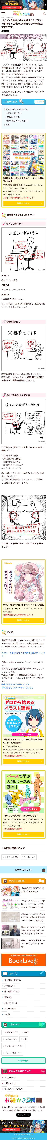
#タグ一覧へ (23, 1061)
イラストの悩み (11, 857)
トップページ (9, 1078)
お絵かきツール (10, 1003)
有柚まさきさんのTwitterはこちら (15, 684)
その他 (7, 1014)
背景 (24, 1039)
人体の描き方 (9, 986)
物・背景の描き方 (11, 991)
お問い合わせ (9, 1083)
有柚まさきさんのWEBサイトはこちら (17, 688)
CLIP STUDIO (10, 1039)
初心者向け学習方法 (12, 980)
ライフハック (29, 857)
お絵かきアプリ (11, 1032)
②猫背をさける (12, 117)
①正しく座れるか (13, 113)
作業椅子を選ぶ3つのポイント (16, 109)
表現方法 (8, 997)
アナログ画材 (9, 1008)
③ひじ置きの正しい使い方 (17, 121)
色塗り (26, 1032)
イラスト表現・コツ (13, 1053)
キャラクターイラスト (14, 1046)
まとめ (6, 124)
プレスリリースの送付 (13, 1089)
